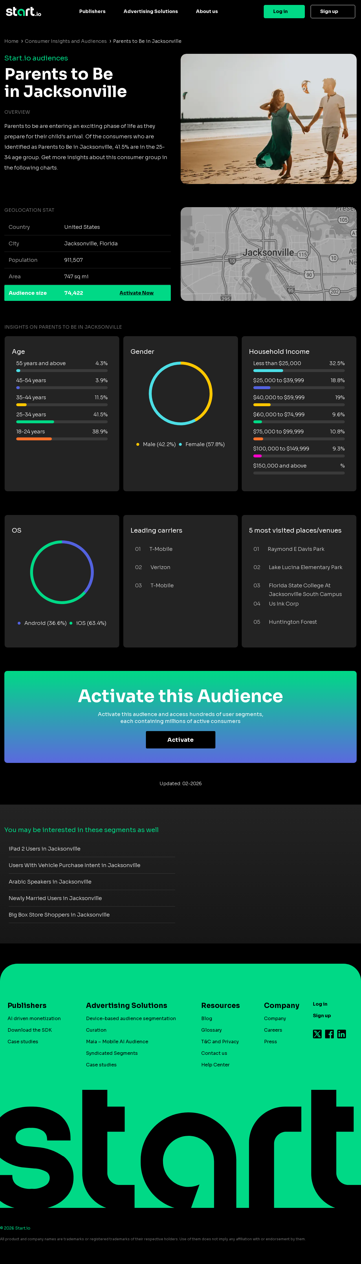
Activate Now (137, 293)
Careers (273, 1030)
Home (11, 41)
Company (279, 1005)
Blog (206, 1018)
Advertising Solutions (151, 11)
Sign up (329, 11)
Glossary (211, 1030)
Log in (280, 11)
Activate (180, 740)
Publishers (92, 11)
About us (207, 11)
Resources (220, 1005)
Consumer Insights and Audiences (66, 41)
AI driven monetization (34, 1018)
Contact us (214, 1053)
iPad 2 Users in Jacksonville (44, 849)
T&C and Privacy (220, 1042)
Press (270, 1042)
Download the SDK (30, 1030)
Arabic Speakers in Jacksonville (50, 882)
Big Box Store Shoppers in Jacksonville (59, 915)
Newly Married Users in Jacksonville (55, 898)
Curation (96, 1030)
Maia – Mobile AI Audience (117, 1042)
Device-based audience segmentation (131, 1018)
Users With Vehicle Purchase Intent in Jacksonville (74, 865)
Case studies (23, 1042)
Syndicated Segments (112, 1053)
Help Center (215, 1065)
